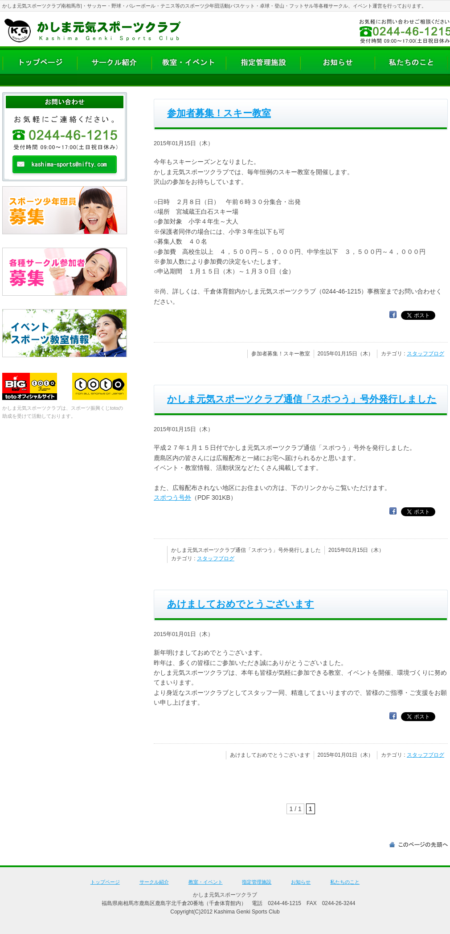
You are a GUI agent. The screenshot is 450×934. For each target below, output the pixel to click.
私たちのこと (345, 882)
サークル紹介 (154, 882)
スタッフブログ (425, 354)
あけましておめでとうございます (240, 604)
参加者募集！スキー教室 (219, 113)
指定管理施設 (256, 882)
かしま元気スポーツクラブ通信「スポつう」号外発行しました (302, 399)
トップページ (105, 882)
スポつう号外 (172, 497)
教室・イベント (205, 882)
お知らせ (301, 882)
